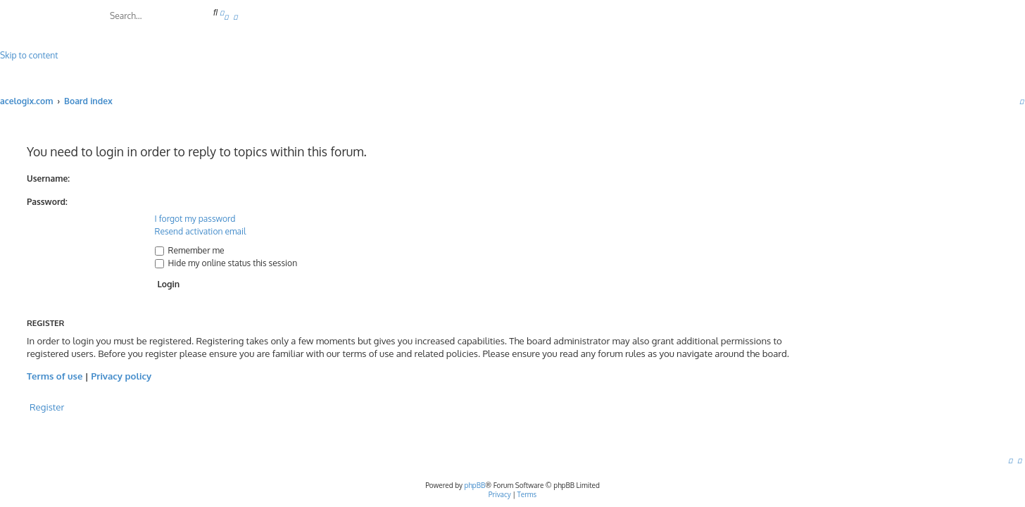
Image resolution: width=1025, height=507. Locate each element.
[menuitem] (226, 16)
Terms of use (54, 376)
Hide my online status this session (226, 263)
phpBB (475, 485)
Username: (48, 178)
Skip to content (29, 55)
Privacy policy (121, 376)
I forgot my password (195, 218)
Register (47, 407)
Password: (47, 201)
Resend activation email (200, 231)
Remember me (190, 250)
